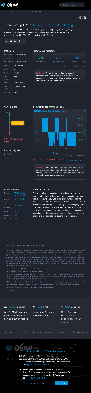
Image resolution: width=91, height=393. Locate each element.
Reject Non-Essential (34, 383)
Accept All (62, 383)
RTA (15, 219)
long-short (18, 211)
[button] (80, 18)
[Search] (75, 5)
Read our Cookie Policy (36, 378)
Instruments (7, 11)
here (61, 175)
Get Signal (18, 123)
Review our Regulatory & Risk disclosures (51, 172)
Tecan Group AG (17, 11)
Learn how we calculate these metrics (50, 80)
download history (75, 160)
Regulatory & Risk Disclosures (38, 365)
